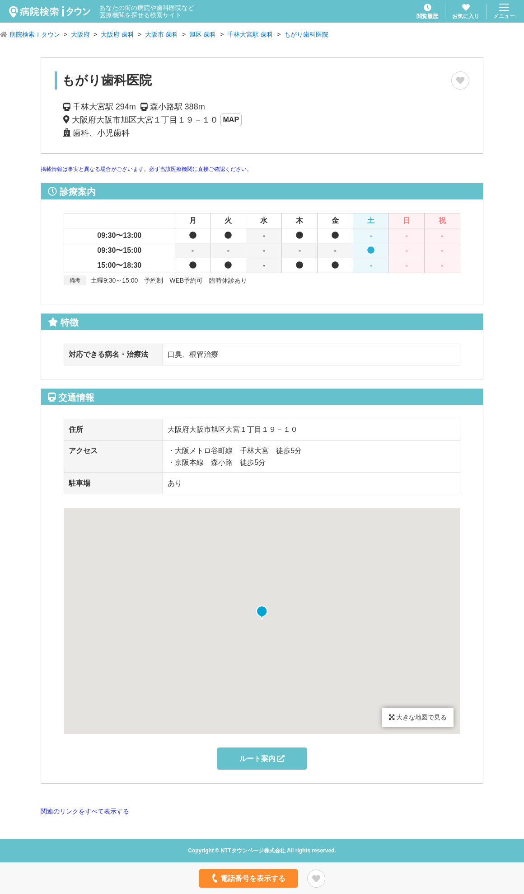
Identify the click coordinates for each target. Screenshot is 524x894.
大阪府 (80, 34)
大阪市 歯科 (161, 34)
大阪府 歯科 (117, 34)
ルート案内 (262, 758)
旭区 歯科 (202, 34)
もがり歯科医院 (306, 34)
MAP (231, 119)
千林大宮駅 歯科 (250, 34)
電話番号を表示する (247, 878)
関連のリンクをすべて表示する (85, 811)
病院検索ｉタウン (34, 34)
